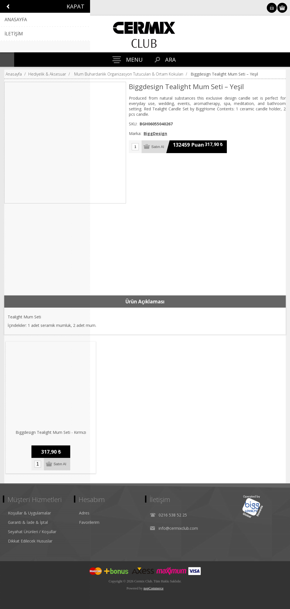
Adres (84, 513)
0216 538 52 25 (173, 515)
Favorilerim (89, 522)
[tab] (144, 301)
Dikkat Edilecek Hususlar (30, 541)
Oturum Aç (272, 8)
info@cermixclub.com (178, 528)
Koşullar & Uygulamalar (29, 513)
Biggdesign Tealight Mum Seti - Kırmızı (51, 432)
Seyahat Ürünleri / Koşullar (32, 531)
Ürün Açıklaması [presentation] (145, 301)
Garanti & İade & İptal (28, 522)
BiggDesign (155, 133)
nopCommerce (154, 588)
